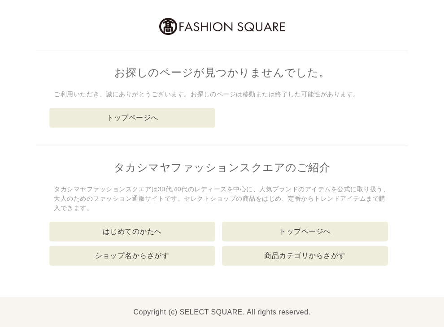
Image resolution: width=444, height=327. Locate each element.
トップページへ (132, 117)
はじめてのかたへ (132, 231)
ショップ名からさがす (132, 255)
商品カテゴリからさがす (305, 255)
